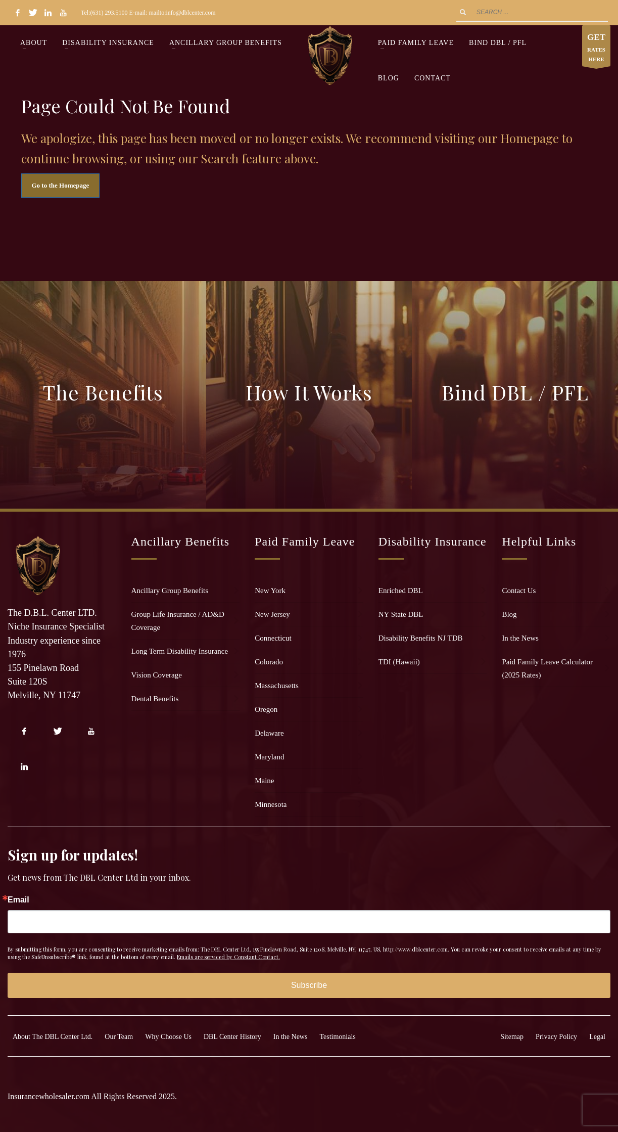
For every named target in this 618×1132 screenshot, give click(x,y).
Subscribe (309, 985)
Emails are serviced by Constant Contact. (228, 957)
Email (18, 900)
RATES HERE (596, 48)
